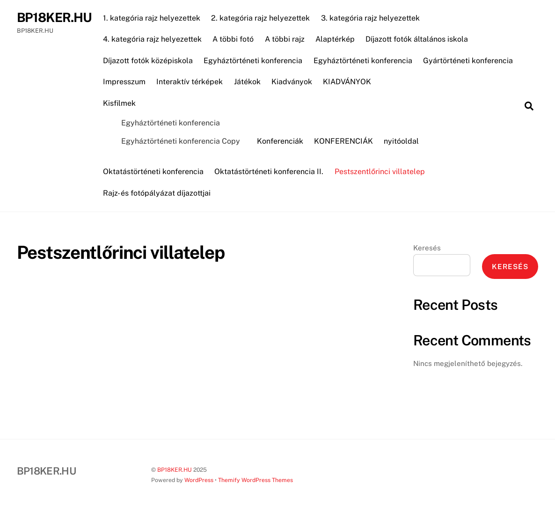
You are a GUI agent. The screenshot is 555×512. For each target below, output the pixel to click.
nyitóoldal (401, 141)
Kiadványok (291, 81)
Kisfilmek (119, 103)
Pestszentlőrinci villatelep (380, 171)
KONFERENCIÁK (343, 141)
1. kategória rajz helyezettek (151, 18)
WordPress (198, 479)
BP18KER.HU (174, 469)
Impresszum (124, 81)
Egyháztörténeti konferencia (253, 60)
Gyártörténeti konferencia (468, 60)
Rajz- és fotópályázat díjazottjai (157, 193)
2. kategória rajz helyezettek (260, 18)
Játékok (247, 81)
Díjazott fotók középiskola (148, 60)
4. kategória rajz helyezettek (152, 39)
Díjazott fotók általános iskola (416, 39)
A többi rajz (285, 39)
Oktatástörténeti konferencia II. (268, 171)
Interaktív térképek (189, 81)
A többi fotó (233, 39)
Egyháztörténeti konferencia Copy (180, 141)
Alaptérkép (335, 39)
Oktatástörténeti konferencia (153, 171)
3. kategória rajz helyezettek (370, 18)
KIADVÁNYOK (347, 81)
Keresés (427, 248)
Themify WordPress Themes (255, 479)
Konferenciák (280, 141)
